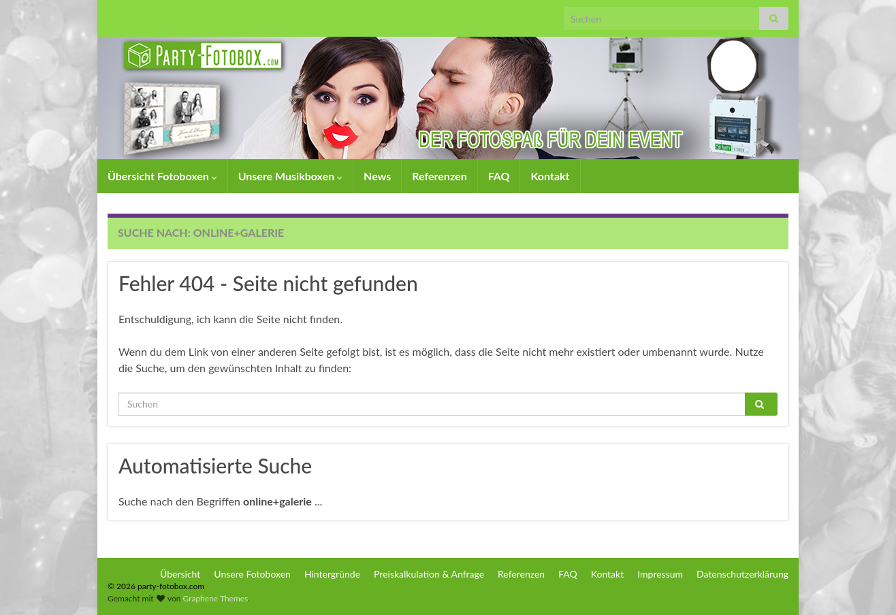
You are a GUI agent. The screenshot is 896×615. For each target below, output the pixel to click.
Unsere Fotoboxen (252, 574)
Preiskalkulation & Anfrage (429, 574)
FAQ (499, 175)
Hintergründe (332, 574)
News (377, 175)
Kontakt (549, 175)
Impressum (660, 574)
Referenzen (439, 175)
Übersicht (180, 574)
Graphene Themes (215, 598)
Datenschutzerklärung (742, 574)
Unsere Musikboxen (290, 175)
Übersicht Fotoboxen (162, 175)
